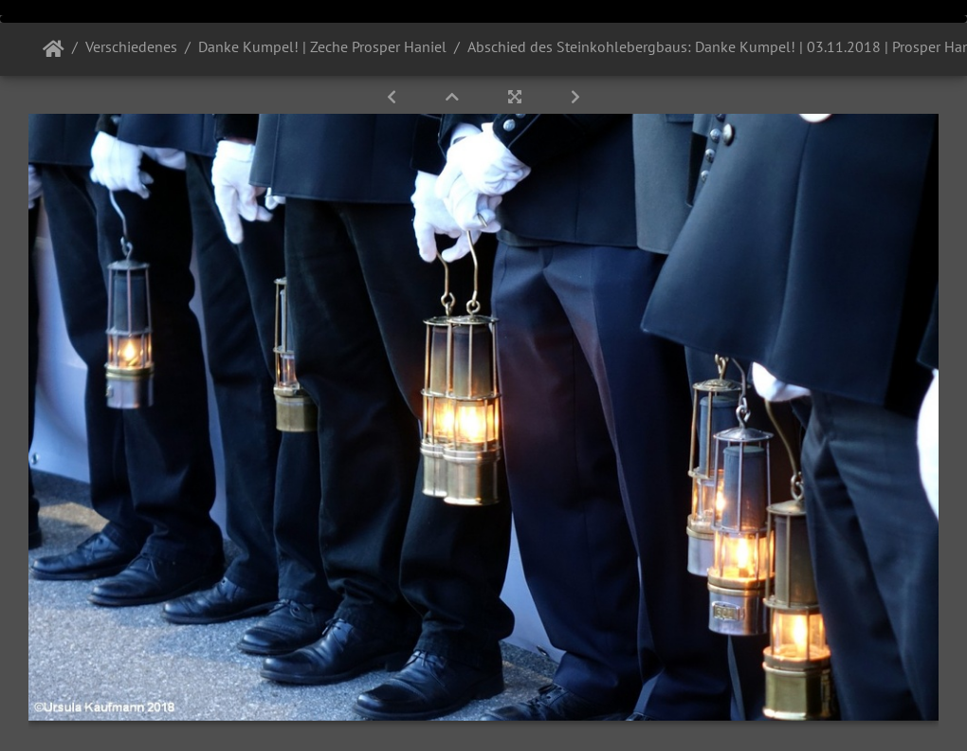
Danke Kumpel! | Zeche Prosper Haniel (322, 46)
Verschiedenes (131, 46)
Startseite (53, 49)
